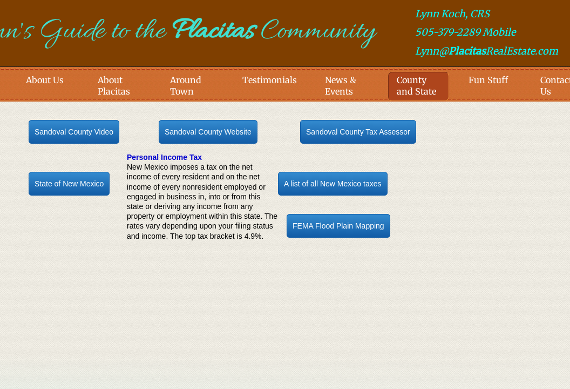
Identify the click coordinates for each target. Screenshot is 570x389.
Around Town (185, 86)
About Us (45, 80)
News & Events (340, 86)
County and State (416, 86)
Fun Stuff (488, 80)
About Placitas (114, 86)
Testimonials (269, 80)
